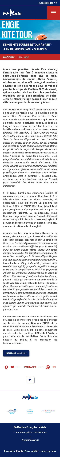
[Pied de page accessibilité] (30, 450)
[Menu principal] (53, 12)
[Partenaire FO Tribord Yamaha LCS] (48, 411)
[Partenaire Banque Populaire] (12, 411)
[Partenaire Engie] (30, 411)
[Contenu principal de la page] (30, 205)
